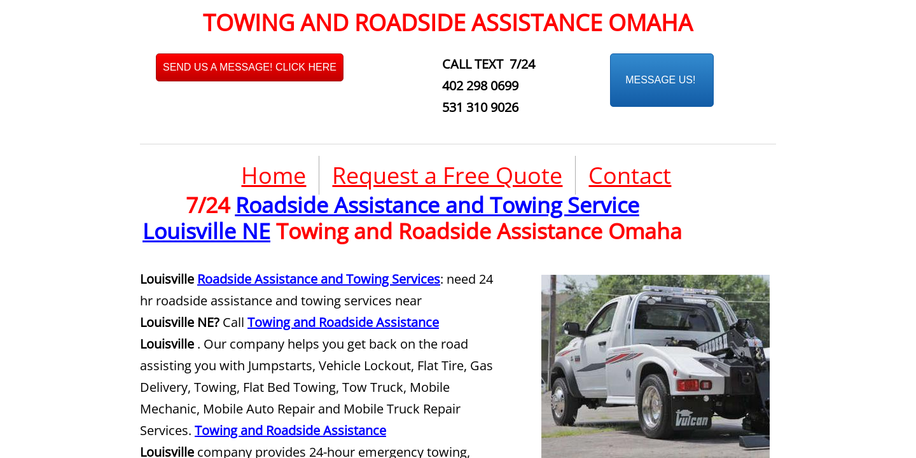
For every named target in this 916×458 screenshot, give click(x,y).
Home (273, 175)
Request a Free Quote (447, 175)
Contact (629, 175)
